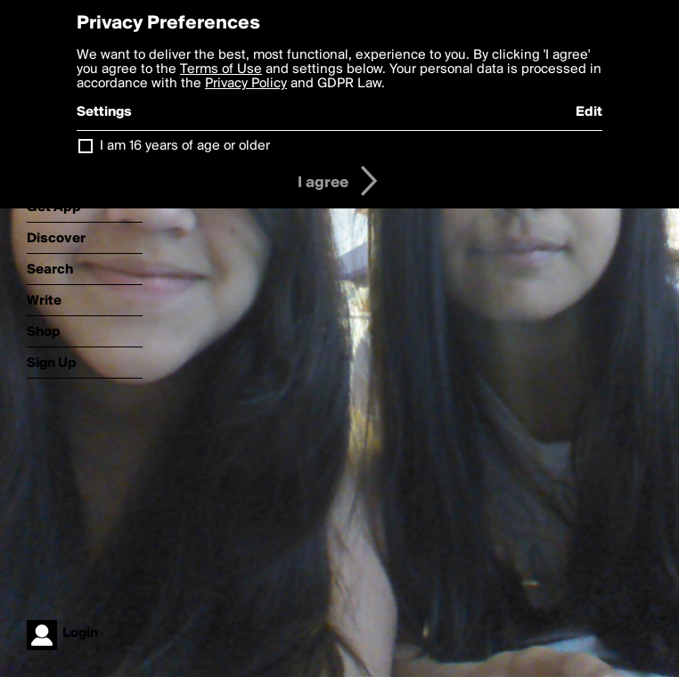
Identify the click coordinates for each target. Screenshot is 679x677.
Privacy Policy (246, 84)
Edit (589, 112)
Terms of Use (221, 69)
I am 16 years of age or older (185, 146)
